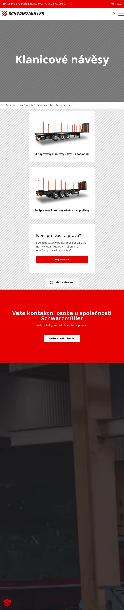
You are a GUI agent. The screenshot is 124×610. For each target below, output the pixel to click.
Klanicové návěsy (63, 105)
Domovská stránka (14, 105)
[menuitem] (116, 4)
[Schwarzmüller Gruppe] (36, 13)
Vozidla (29, 105)
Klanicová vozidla (44, 105)
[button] (7, 603)
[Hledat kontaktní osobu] (62, 338)
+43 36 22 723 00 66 (54, 3)
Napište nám (62, 259)
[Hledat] (114, 14)
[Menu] (120, 14)
